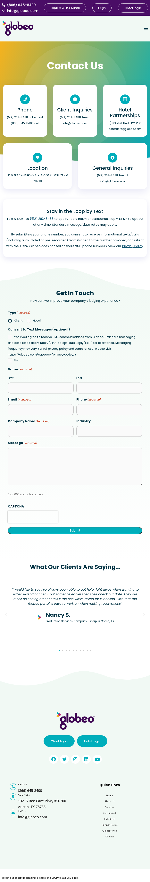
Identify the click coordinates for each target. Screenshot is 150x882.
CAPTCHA (16, 506)
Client (18, 320)
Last (79, 378)
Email (19, 400)
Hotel (37, 320)
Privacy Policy (132, 246)
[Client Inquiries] (75, 99)
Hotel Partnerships (125, 113)
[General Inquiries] (112, 158)
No (16, 360)
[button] (6, 615)
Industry (83, 421)
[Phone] (25, 99)
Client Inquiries (75, 110)
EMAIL (22, 811)
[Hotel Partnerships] (125, 99)
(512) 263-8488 (42, 218)
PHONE (22, 785)
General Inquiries (112, 168)
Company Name (28, 421)
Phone (25, 110)
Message (22, 443)
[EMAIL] (13, 813)
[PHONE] (13, 787)
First (11, 378)
